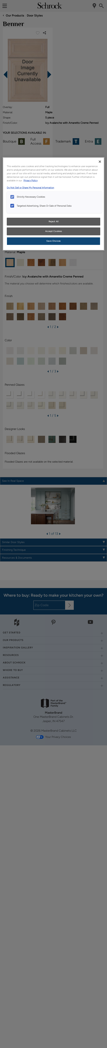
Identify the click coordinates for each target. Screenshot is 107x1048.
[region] (53, 203)
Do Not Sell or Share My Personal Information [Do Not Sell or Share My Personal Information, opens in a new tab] (30, 187)
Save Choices (53, 241)
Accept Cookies (53, 231)
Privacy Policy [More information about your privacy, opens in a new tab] (30, 180)
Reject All (54, 221)
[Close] (100, 162)
